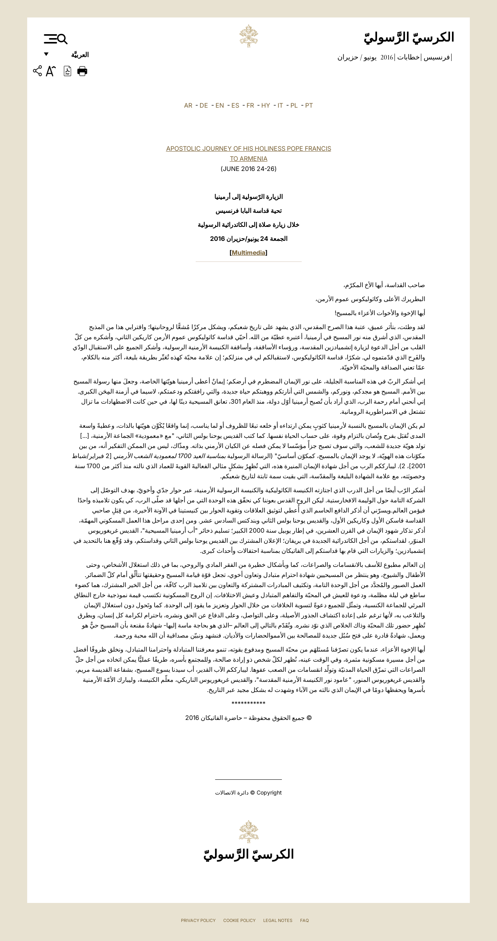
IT (280, 105)
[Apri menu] (49, 38)
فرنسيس (436, 57)
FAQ (304, 920)
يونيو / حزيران (357, 57)
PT (309, 105)
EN (219, 105)
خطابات (408, 57)
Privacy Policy (198, 920)
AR (188, 105)
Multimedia (248, 252)
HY (265, 105)
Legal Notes (277, 920)
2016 (386, 57)
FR (250, 105)
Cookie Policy (239, 920)
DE (204, 105)
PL (294, 105)
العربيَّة (72, 57)
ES (235, 105)
